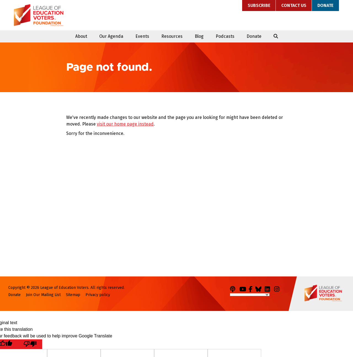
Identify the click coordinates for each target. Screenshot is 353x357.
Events (142, 36)
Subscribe (259, 5)
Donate (325, 5)
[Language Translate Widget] (249, 294)
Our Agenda (111, 36)
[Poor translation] (30, 344)
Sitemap (73, 294)
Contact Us (293, 5)
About (81, 36)
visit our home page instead (125, 124)
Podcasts (225, 36)
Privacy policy (97, 294)
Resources (172, 36)
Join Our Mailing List (43, 294)
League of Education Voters (38, 15)
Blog (199, 36)
